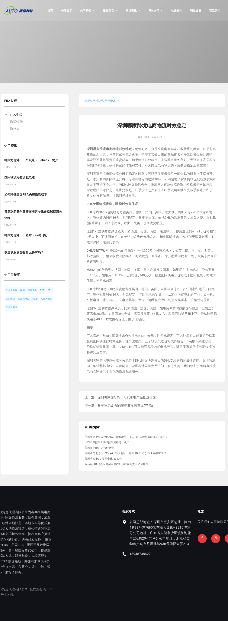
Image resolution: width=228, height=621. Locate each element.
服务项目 (108, 10)
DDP (42, 290)
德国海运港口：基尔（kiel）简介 (26, 235)
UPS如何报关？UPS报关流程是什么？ (107, 442)
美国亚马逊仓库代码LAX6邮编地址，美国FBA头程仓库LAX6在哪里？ (125, 453)
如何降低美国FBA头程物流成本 (25, 194)
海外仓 (15, 129)
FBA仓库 (154, 10)
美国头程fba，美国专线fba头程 (103, 458)
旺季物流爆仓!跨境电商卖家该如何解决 (125, 405)
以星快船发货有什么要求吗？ (24, 252)
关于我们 (85, 10)
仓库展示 (66, 10)
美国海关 (32, 290)
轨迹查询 (176, 10)
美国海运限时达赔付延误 (99, 447)
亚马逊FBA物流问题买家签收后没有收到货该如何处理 (116, 464)
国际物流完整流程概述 (19, 177)
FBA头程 (16, 115)
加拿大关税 (11, 290)
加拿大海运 (11, 307)
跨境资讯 (131, 10)
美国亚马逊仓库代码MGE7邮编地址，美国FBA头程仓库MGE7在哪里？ (126, 436)
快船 (22, 290)
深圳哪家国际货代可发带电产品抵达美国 (127, 397)
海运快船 (16, 122)
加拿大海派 (46, 298)
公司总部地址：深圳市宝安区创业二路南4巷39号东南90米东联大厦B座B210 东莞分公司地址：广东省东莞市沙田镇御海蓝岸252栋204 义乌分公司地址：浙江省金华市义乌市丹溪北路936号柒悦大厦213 (188, 533)
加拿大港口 (23, 298)
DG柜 (35, 298)
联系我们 (214, 10)
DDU (49, 290)
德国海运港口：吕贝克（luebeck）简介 (31, 160)
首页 (50, 10)
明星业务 (195, 10)
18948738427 (168, 554)
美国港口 (10, 298)
